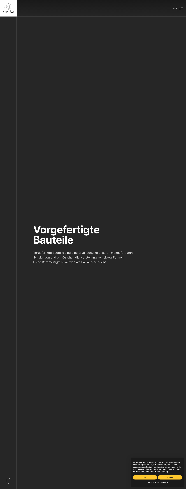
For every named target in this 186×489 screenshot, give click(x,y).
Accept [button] (170, 477)
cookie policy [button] (158, 467)
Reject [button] (144, 477)
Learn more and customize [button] (157, 482)
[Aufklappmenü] (177, 8)
